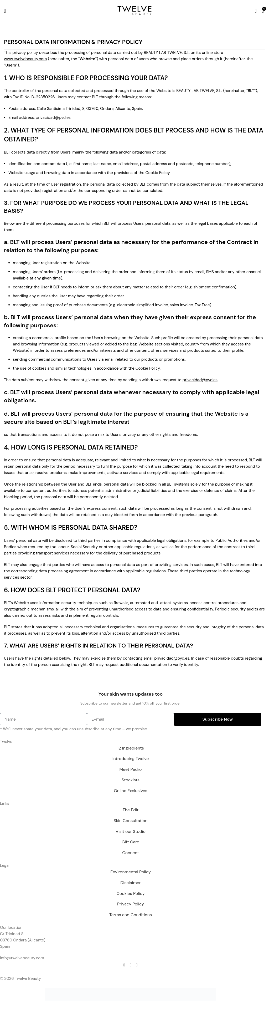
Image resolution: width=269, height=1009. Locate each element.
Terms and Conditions (130, 915)
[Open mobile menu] (4, 11)
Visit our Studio (131, 831)
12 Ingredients (130, 748)
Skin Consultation (130, 820)
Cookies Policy (130, 893)
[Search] (255, 11)
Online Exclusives (130, 790)
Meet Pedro (131, 769)
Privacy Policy (130, 904)
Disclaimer (130, 882)
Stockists (130, 780)
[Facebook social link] (124, 965)
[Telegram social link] (137, 965)
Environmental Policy (130, 872)
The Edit (131, 810)
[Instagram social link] (130, 965)
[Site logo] (134, 10)
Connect (130, 852)
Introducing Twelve (130, 758)
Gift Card (130, 842)
